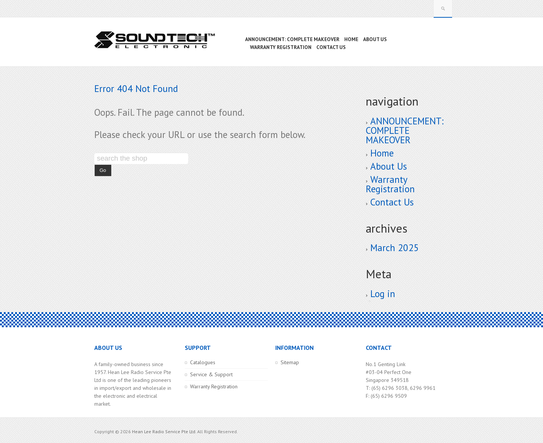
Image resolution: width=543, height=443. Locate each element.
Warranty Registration (390, 184)
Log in (382, 294)
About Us (388, 166)
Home (382, 153)
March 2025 (394, 248)
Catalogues (202, 362)
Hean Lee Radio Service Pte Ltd (163, 431)
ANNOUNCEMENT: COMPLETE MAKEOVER (404, 130)
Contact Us (392, 202)
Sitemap (290, 362)
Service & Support (211, 374)
